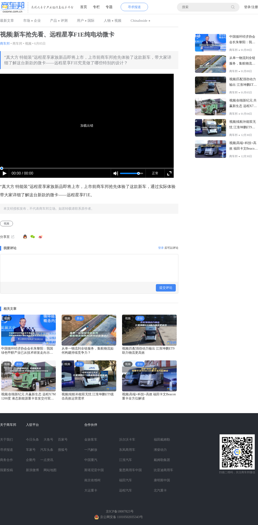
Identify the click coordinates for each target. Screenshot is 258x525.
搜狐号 (63, 449)
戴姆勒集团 (162, 460)
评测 (64, 20)
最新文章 (7, 20)
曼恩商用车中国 (130, 470)
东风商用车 (127, 449)
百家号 (63, 439)
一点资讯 (46, 460)
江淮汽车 (125, 460)
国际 (91, 20)
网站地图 (50, 470)
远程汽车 (125, 490)
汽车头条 (46, 449)
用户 (80, 20)
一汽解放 (90, 449)
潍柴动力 (160, 449)
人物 (107, 20)
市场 (26, 20)
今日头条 (32, 439)
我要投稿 (6, 470)
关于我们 (6, 439)
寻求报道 (134, 7)
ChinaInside (139, 20)
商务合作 (6, 460)
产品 (53, 20)
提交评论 (165, 287)
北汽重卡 (160, 490)
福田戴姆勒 (162, 439)
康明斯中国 (162, 480)
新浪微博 (32, 470)
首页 (83, 7)
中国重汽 (90, 460)
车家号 (31, 449)
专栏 (96, 7)
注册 (255, 7)
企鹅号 (31, 460)
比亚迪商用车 (163, 470)
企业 (37, 20)
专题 (109, 7)
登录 (247, 7)
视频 (117, 20)
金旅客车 (90, 439)
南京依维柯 (92, 480)
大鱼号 (48, 439)
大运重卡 (90, 490)
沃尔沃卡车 (127, 439)
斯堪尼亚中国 (94, 470)
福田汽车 (125, 480)
